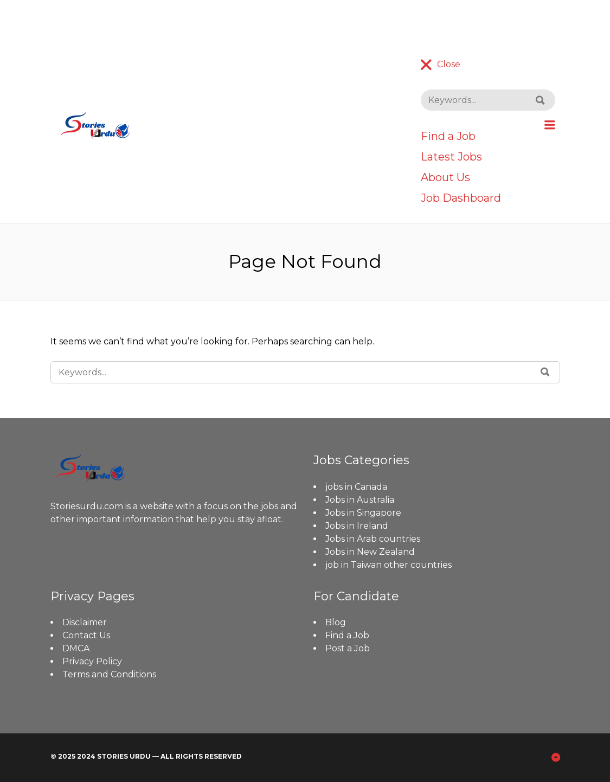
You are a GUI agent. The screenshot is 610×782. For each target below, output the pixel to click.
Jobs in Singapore (363, 513)
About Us (445, 177)
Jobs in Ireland (356, 526)
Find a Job (448, 136)
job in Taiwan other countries (388, 565)
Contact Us (86, 635)
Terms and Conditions (109, 674)
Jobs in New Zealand (370, 552)
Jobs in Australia (359, 500)
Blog (335, 622)
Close (448, 64)
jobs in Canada (356, 487)
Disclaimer (84, 622)
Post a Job (347, 648)
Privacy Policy (92, 661)
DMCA (75, 648)
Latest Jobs (451, 156)
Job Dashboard (461, 197)
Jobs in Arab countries (372, 539)
